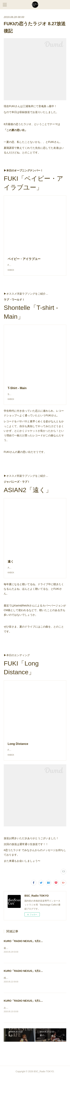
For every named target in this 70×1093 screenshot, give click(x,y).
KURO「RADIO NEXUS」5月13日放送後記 (29, 1016)
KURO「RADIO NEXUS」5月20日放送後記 (29, 985)
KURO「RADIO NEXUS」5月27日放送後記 (29, 955)
